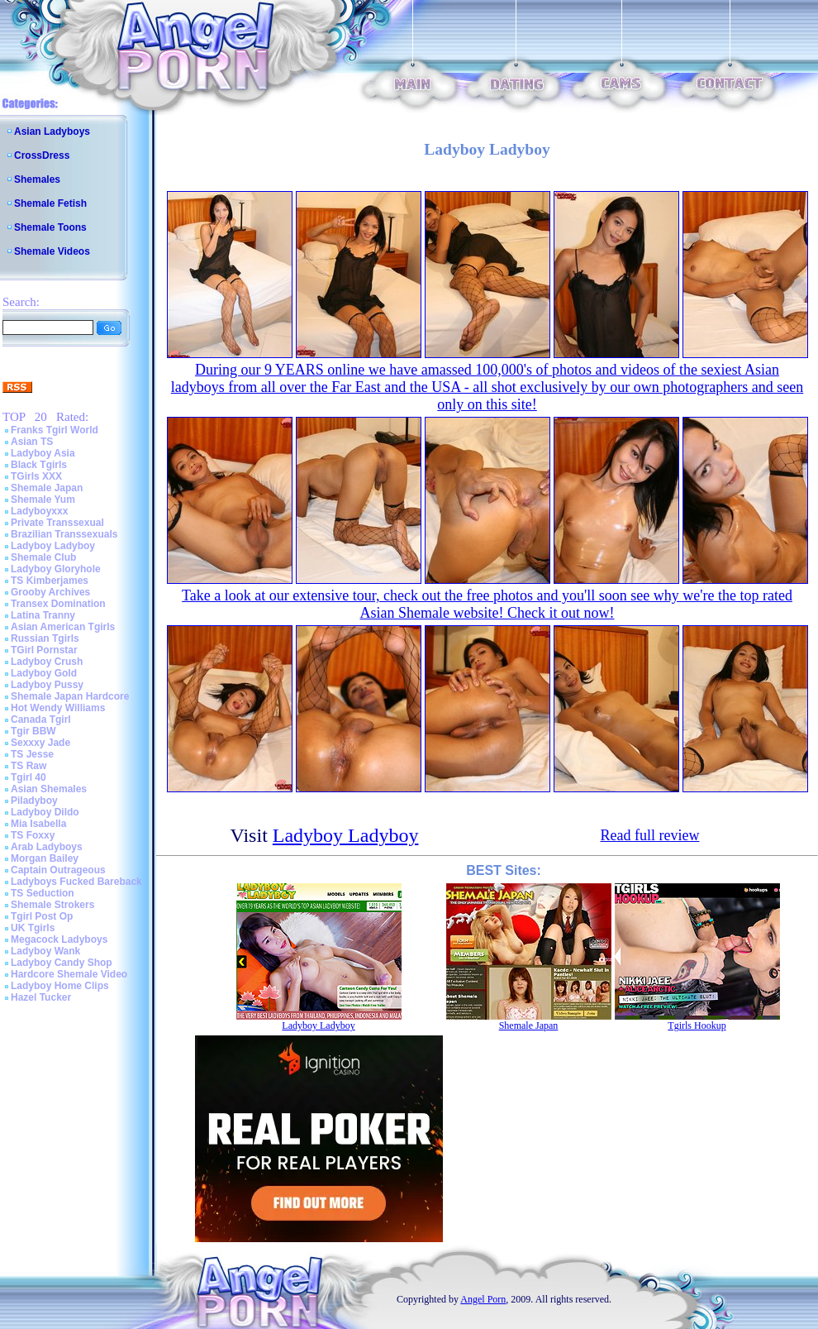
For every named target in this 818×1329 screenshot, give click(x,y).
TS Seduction (42, 893)
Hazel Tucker (41, 997)
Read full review (650, 835)
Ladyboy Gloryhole (56, 569)
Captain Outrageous (58, 870)
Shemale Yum (43, 499)
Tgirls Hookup (696, 1025)
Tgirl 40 (28, 777)
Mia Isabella (38, 823)
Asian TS (32, 441)
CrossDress (41, 155)
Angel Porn (483, 1299)
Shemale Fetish (50, 203)
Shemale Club (43, 557)
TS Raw (28, 766)
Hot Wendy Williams (58, 708)
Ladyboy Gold (44, 673)
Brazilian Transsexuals (64, 534)
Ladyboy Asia (43, 453)
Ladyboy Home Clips (60, 986)
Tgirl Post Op (42, 916)
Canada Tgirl (41, 719)
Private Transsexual (57, 522)
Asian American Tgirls (63, 627)
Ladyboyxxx (39, 511)
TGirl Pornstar (44, 650)
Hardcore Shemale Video (69, 974)
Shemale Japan (47, 488)
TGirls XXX (36, 476)
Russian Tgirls (45, 638)
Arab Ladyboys (47, 847)
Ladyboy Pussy (47, 685)
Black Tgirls (39, 465)
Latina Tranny (43, 615)
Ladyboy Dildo (45, 812)
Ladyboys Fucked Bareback (76, 881)
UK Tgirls (33, 928)
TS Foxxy (33, 835)
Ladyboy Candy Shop (61, 962)
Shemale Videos (52, 251)
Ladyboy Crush (47, 661)
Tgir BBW (33, 731)
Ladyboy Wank (45, 951)
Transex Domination (58, 604)
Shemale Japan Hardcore (70, 696)
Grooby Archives (50, 592)
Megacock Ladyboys (59, 939)
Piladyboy (34, 800)
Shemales (37, 179)
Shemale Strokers (52, 905)
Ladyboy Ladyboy (53, 546)
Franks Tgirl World (54, 430)
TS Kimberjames (49, 580)
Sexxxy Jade (40, 742)
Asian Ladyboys (52, 131)
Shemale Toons (50, 227)
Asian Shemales (49, 789)
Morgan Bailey (44, 858)
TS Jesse (32, 754)
